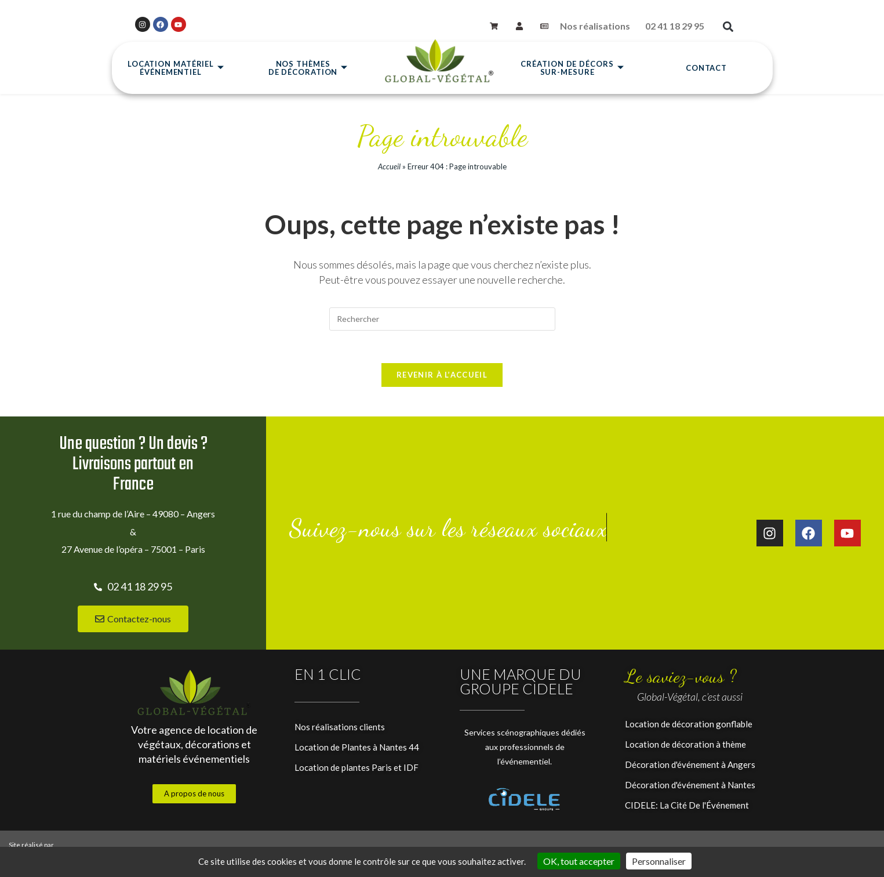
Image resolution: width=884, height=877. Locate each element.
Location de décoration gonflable (688, 727)
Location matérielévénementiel (176, 68)
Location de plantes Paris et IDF (356, 770)
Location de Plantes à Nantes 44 (356, 750)
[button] (728, 27)
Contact (706, 68)
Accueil (389, 166)
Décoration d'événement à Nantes (690, 787)
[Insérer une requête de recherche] (442, 319)
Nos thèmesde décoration (308, 68)
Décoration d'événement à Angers (690, 767)
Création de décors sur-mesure (572, 68)
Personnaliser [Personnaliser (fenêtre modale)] (659, 861)
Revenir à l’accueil (442, 377)
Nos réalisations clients (339, 729)
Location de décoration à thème (685, 747)
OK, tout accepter (578, 861)
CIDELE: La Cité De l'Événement (687, 808)
